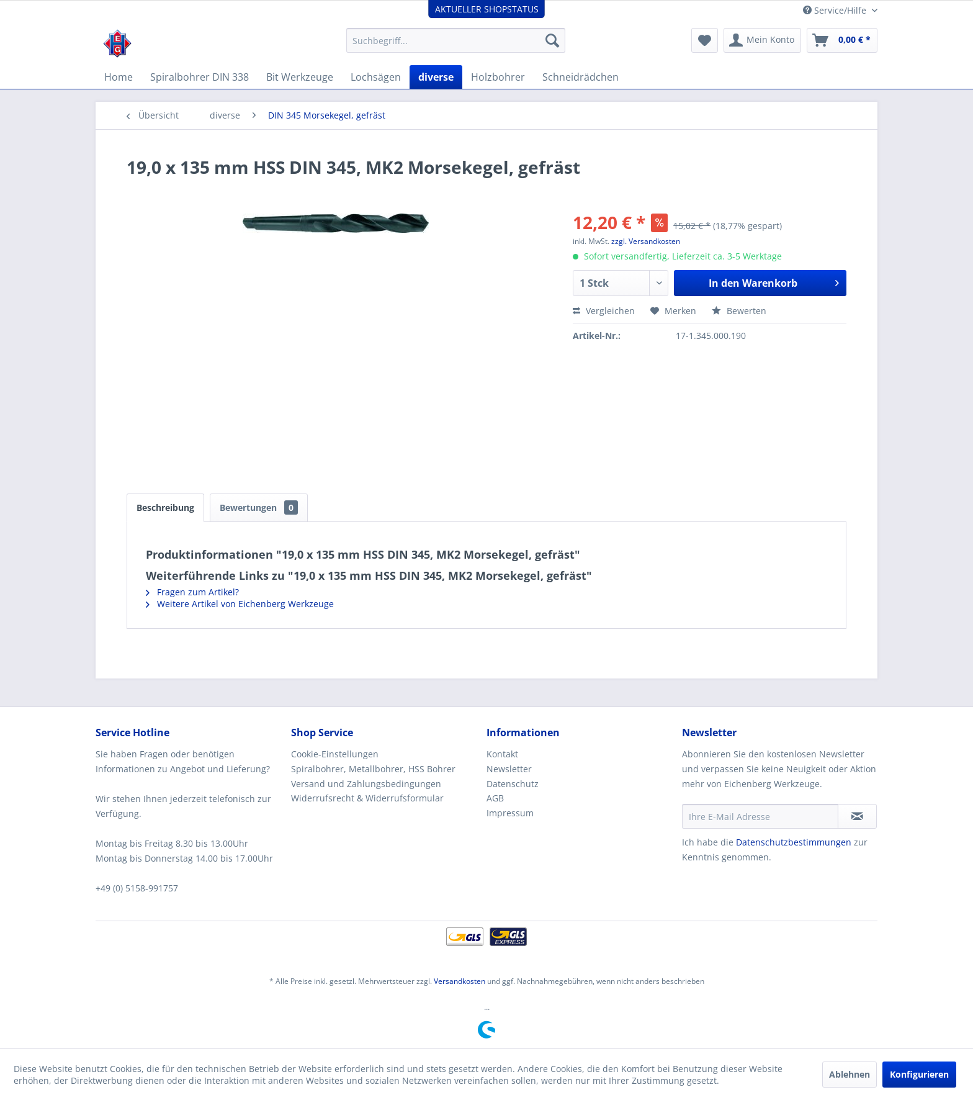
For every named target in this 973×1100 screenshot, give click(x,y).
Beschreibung (165, 507)
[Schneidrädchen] (580, 77)
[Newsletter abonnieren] (857, 816)
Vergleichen (604, 311)
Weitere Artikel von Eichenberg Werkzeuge (240, 604)
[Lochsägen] (376, 77)
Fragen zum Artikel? (192, 592)
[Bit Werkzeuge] (300, 77)
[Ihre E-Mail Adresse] (760, 816)
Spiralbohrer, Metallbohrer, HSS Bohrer (373, 769)
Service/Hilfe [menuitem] (836, 10)
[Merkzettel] (704, 40)
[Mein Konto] (762, 40)
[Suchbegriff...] (455, 40)
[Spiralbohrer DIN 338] (199, 77)
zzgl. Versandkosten (645, 241)
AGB (495, 798)
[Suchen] (552, 40)
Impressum (510, 813)
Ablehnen (849, 1074)
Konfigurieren (919, 1074)
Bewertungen (259, 507)
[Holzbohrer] (498, 77)
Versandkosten (459, 981)
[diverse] (436, 77)
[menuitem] (455, 40)
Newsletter (509, 769)
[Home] (118, 77)
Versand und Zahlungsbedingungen (366, 784)
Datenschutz (512, 784)
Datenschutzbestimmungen (793, 842)
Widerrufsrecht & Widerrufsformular (367, 798)
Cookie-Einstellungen (335, 754)
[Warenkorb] (842, 40)
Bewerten (739, 311)
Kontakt (502, 754)
